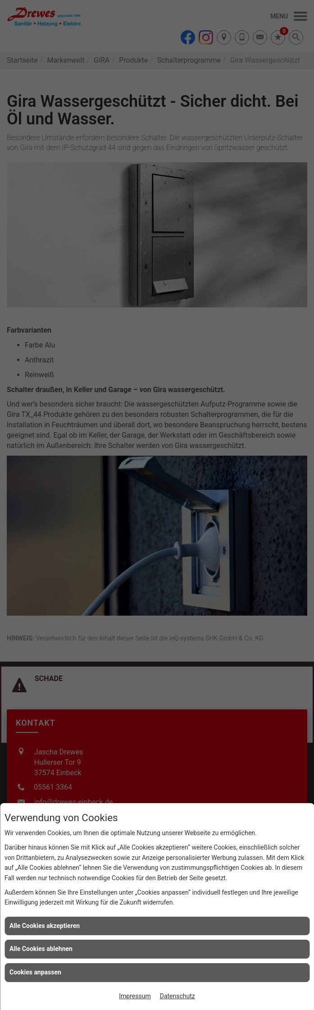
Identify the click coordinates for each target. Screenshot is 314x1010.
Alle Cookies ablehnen (41, 948)
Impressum (134, 996)
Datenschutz (177, 996)
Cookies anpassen (35, 972)
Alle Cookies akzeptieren (44, 925)
